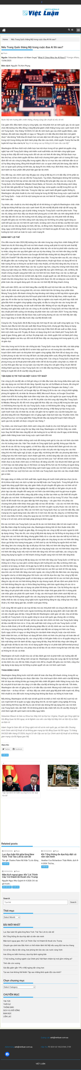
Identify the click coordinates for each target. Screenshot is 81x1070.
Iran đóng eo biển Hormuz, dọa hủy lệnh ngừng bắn (24, 954)
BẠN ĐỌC (7, 1013)
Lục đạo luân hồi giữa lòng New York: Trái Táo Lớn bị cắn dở (28, 932)
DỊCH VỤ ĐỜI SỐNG (11, 1010)
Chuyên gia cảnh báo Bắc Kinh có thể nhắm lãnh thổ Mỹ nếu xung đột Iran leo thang (38, 945)
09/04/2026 (8, 851)
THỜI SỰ (5, 755)
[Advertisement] (40, 820)
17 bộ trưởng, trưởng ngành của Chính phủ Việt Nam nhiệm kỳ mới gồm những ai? (37, 959)
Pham (5, 53)
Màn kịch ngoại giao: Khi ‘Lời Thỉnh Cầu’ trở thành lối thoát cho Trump (32, 941)
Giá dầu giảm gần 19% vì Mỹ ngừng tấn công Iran (23, 968)
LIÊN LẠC (7, 1016)
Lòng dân (63, 777)
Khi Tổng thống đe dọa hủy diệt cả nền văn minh (23, 936)
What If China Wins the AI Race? (52, 57)
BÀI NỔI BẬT (7, 887)
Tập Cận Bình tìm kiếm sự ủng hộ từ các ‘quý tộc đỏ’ (21, 781)
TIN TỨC (7, 1001)
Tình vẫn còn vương (11, 963)
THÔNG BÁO (8, 1007)
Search (6, 898)
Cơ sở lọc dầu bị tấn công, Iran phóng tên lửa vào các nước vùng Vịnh (32, 950)
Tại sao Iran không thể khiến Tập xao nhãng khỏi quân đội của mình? (32, 972)
